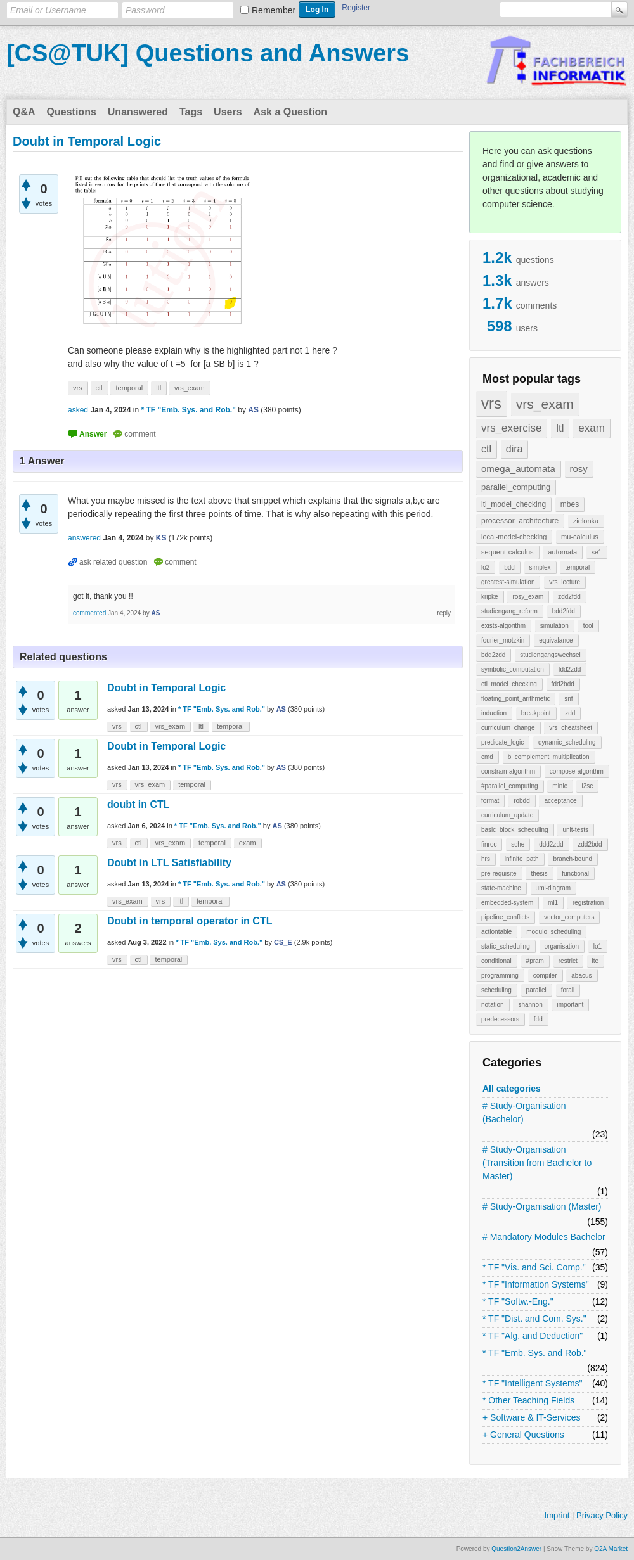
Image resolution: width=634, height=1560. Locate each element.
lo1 (597, 946)
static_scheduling (505, 946)
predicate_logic (502, 742)
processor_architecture (520, 520)
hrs (485, 858)
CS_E (283, 942)
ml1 (553, 902)
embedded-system (507, 902)
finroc (488, 844)
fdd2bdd (563, 684)
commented (89, 613)
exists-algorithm (503, 625)
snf (568, 698)
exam (591, 428)
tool (588, 625)
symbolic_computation (512, 669)
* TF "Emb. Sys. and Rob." (534, 1353)
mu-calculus (579, 536)
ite (595, 960)
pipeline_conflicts (505, 917)
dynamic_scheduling (567, 742)
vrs (491, 403)
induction (494, 713)
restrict (568, 960)
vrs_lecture (564, 582)
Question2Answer (516, 1548)
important (570, 1004)
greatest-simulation (507, 582)
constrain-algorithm (508, 771)
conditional (496, 960)
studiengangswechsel (550, 654)
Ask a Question (290, 111)
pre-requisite (499, 873)
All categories (511, 1089)
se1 (597, 552)
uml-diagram (553, 888)
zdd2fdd (569, 596)
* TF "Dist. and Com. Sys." (534, 1319)
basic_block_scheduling (514, 829)
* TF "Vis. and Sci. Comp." (534, 1267)
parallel (536, 990)
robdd (522, 800)
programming (500, 975)
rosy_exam (527, 596)
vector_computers (569, 917)
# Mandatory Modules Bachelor (543, 1237)
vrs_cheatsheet (570, 727)
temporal (577, 567)
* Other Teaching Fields (528, 1400)
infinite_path (522, 858)
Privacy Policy (602, 1515)
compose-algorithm (577, 771)
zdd (570, 713)
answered (84, 538)
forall (568, 990)
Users (228, 111)
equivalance (556, 640)
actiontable (496, 931)
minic (559, 786)
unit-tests (575, 829)
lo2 (485, 567)
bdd (509, 567)
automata (562, 552)
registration (588, 902)
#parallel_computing (509, 786)
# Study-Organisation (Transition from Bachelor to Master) (537, 1162)
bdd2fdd (563, 611)
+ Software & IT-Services (531, 1417)
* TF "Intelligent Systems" (532, 1383)
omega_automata (518, 468)
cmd (487, 756)
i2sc (587, 786)
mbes (569, 504)
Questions (71, 111)
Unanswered (138, 111)
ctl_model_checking (509, 684)
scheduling (496, 990)
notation (492, 1004)
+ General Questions (523, 1434)
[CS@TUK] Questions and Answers (207, 53)
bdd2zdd (493, 654)
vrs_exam (545, 404)
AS (281, 709)
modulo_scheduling (553, 931)
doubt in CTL (138, 804)
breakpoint (536, 713)
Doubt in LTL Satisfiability (169, 862)
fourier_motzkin (502, 640)
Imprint (557, 1515)
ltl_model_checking (513, 504)
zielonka (585, 521)
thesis (539, 873)
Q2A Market (611, 1548)
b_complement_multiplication (549, 756)
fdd (538, 1019)
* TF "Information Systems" (535, 1284)
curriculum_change (508, 727)
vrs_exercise (511, 428)
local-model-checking (514, 536)
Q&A (24, 111)
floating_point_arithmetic (515, 698)
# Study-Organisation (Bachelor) (524, 1112)
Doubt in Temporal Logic (166, 687)
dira (514, 449)
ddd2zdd (551, 844)
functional (575, 873)
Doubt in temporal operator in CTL (189, 921)
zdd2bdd (590, 844)
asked (78, 410)
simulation (554, 625)
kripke (489, 596)
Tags (190, 111)
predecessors (500, 1019)
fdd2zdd (570, 669)
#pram (535, 960)
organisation (562, 946)
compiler (545, 975)
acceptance (560, 800)
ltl (560, 428)
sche (517, 844)
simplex (540, 567)
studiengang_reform (509, 611)
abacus (581, 975)
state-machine (501, 888)
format (490, 800)
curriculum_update (507, 815)
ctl (486, 449)
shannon (530, 1004)
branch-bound (572, 858)
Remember (273, 10)
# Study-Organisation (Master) (542, 1206)
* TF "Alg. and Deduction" (532, 1336)
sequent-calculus (507, 552)
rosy (579, 468)
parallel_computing (515, 487)
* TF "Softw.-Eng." (517, 1301)
